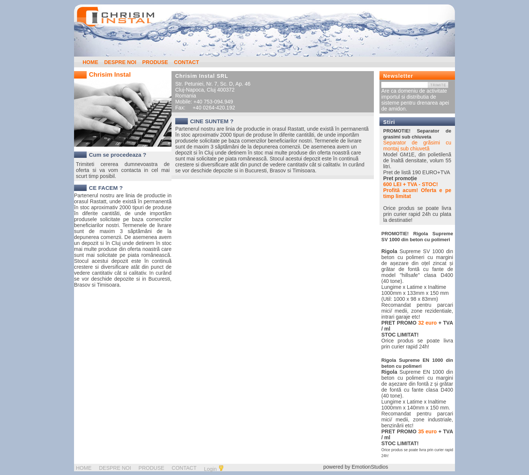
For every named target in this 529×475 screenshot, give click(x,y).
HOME (90, 62)
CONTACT (186, 62)
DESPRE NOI (120, 62)
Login (214, 468)
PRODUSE (155, 62)
